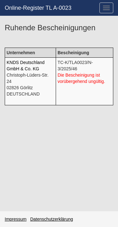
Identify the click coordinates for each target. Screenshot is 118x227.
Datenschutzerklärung (51, 219)
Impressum (15, 219)
